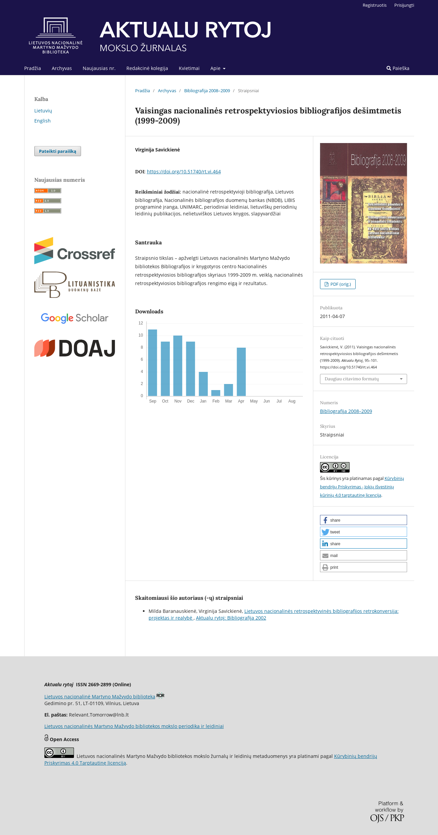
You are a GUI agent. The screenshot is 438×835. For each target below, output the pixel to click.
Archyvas (62, 68)
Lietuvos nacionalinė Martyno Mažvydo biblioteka (99, 696)
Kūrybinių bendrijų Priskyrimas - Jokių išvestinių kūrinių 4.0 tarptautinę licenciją (362, 486)
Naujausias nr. (99, 68)
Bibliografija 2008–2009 (207, 91)
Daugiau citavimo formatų (352, 379)
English (42, 120)
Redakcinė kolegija (147, 68)
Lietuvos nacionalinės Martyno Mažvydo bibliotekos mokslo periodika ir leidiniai (134, 726)
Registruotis (375, 5)
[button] (363, 520)
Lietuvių (43, 110)
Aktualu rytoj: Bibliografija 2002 (231, 618)
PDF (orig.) (340, 284)
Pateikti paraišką (57, 151)
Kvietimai (189, 68)
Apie (216, 68)
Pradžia (32, 68)
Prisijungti (404, 5)
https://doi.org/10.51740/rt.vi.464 (184, 171)
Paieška (398, 68)
